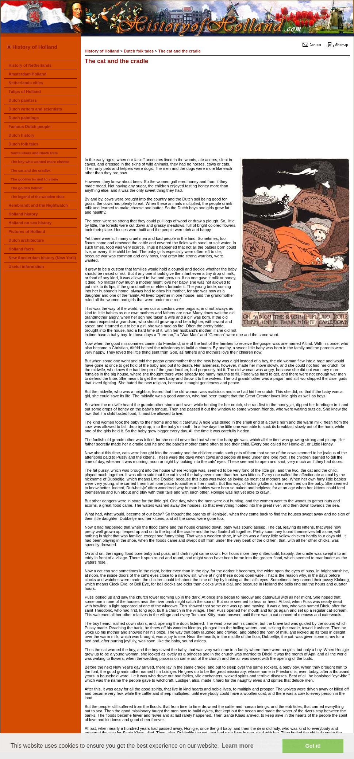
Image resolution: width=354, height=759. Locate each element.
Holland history (23, 214)
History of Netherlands (29, 65)
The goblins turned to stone (34, 179)
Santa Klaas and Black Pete (34, 153)
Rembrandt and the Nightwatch (38, 205)
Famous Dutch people (29, 126)
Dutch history (21, 135)
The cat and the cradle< (31, 170)
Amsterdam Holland (27, 74)
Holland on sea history (29, 223)
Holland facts (21, 249)
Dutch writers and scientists (35, 109)
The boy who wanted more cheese (40, 162)
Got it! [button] (313, 746)
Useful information (26, 266)
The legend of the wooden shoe (38, 197)
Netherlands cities (25, 83)
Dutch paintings (23, 118)
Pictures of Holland (26, 231)
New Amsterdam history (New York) (42, 258)
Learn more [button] (237, 746)
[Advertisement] (135, 111)
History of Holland (31, 47)
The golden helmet (26, 188)
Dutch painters (22, 100)
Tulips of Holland (24, 91)
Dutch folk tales (23, 144)
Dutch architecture (26, 240)
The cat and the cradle (179, 51)
